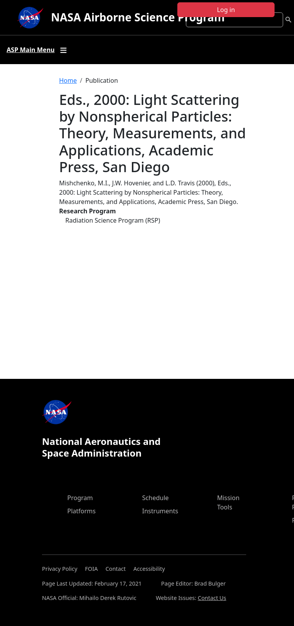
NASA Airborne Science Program (138, 17)
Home (68, 80)
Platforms (81, 511)
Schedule (155, 497)
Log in (226, 9)
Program (80, 497)
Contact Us (212, 598)
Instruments (160, 511)
